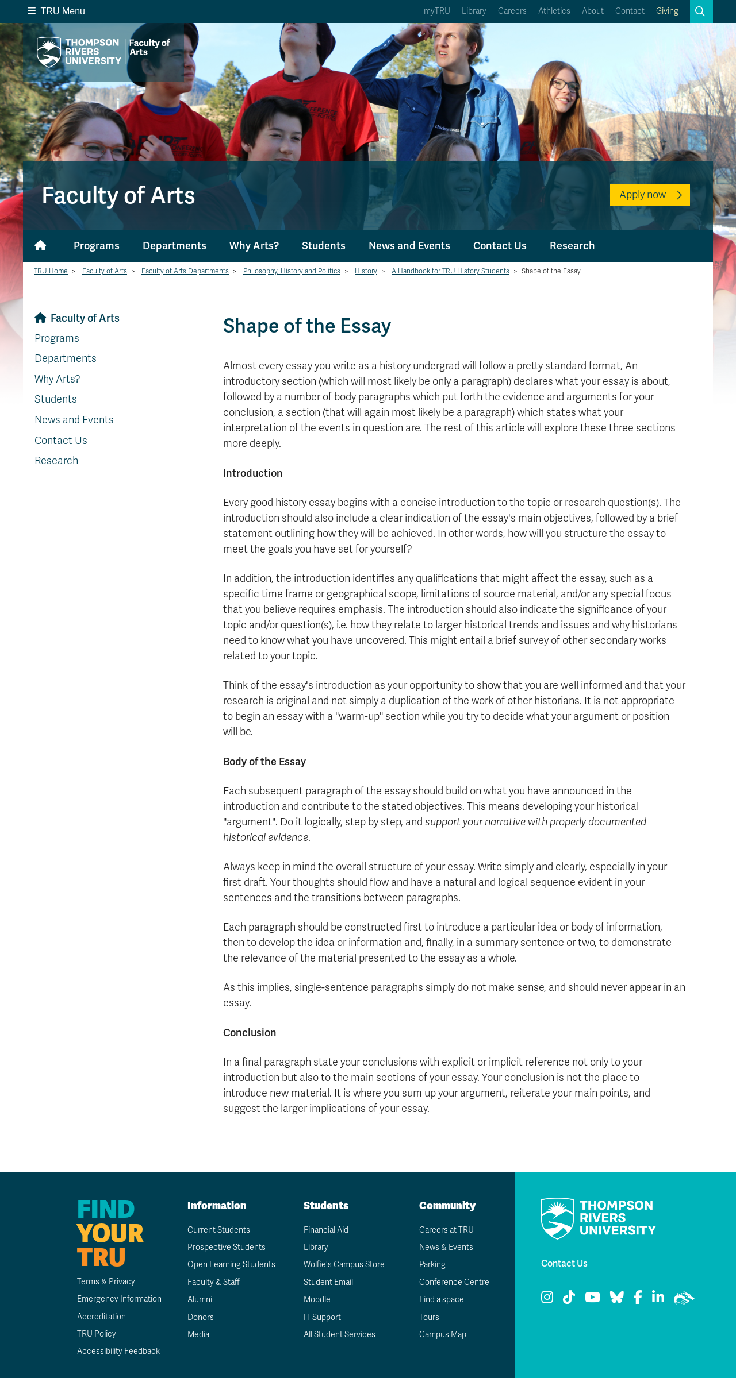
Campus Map (442, 1335)
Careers (512, 11)
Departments (174, 245)
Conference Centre (454, 1282)
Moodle (317, 1299)
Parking (432, 1264)
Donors (200, 1317)
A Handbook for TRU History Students (450, 271)
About (593, 11)
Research (572, 245)
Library (474, 11)
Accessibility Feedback (118, 1351)
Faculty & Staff (213, 1282)
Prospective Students (226, 1247)
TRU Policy (96, 1334)
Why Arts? (254, 245)
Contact (630, 11)
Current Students (218, 1230)
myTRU (437, 11)
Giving (667, 11)
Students (324, 245)
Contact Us (500, 245)
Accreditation (101, 1317)
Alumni (199, 1299)
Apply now (642, 194)
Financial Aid (326, 1230)
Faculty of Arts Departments (185, 271)
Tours (429, 1317)
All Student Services (339, 1335)
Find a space (441, 1299)
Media (198, 1335)
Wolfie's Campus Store (344, 1264)
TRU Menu (56, 11)
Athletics (554, 11)
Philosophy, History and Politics (291, 271)
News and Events (409, 245)
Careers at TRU (446, 1230)
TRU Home (51, 271)
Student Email (328, 1282)
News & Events (446, 1247)
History (366, 271)
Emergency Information (119, 1299)
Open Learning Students (231, 1264)
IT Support (322, 1317)
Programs (97, 245)
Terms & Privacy (106, 1282)
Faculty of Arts (104, 271)
